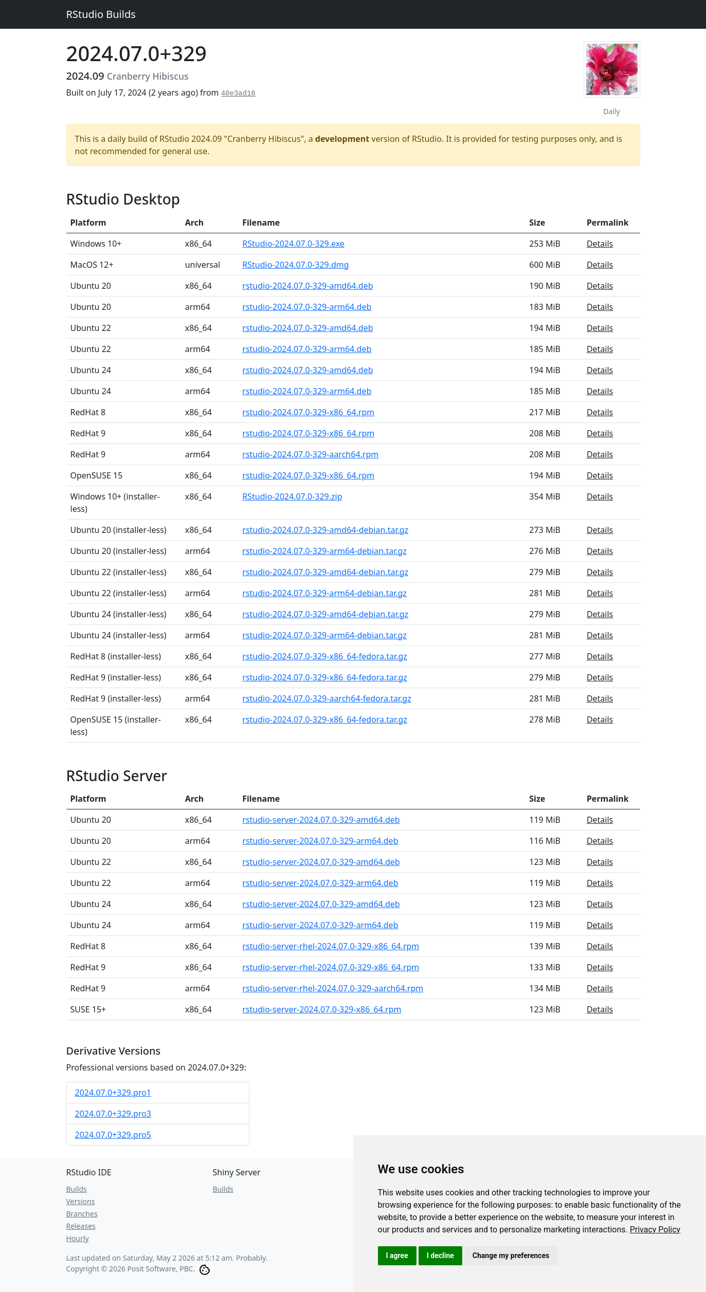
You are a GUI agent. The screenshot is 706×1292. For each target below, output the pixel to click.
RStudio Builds (101, 14)
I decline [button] (440, 1255)
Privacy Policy (655, 1229)
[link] (655, 1229)
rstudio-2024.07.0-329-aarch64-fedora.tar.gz (326, 698)
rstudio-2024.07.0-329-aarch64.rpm (310, 454)
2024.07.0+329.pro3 (113, 1113)
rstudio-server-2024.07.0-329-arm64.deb (320, 840)
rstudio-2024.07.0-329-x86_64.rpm (308, 412)
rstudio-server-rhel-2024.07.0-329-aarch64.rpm (332, 988)
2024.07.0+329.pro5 (113, 1134)
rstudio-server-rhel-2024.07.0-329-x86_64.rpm (330, 946)
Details (600, 243)
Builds (76, 1189)
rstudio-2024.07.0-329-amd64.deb (307, 285)
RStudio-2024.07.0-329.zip (292, 496)
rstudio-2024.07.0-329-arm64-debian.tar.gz (324, 551)
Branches (82, 1214)
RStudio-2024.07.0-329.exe (293, 243)
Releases (81, 1226)
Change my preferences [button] (511, 1255)
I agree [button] (397, 1255)
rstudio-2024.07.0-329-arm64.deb (306, 306)
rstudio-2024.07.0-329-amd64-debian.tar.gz (325, 530)
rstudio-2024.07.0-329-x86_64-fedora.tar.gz (324, 656)
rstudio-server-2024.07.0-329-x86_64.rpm (321, 1009)
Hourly (77, 1238)
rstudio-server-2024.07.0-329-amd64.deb (321, 819)
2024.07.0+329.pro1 (113, 1092)
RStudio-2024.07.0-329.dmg (295, 264)
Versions (80, 1201)
